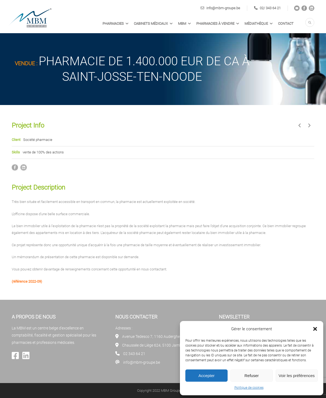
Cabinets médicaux (151, 23)
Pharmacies (113, 23)
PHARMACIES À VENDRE (215, 23)
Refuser (251, 375)
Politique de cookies (249, 388)
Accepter (206, 375)
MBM (182, 23)
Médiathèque (256, 23)
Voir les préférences (297, 375)
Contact (286, 23)
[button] (315, 329)
